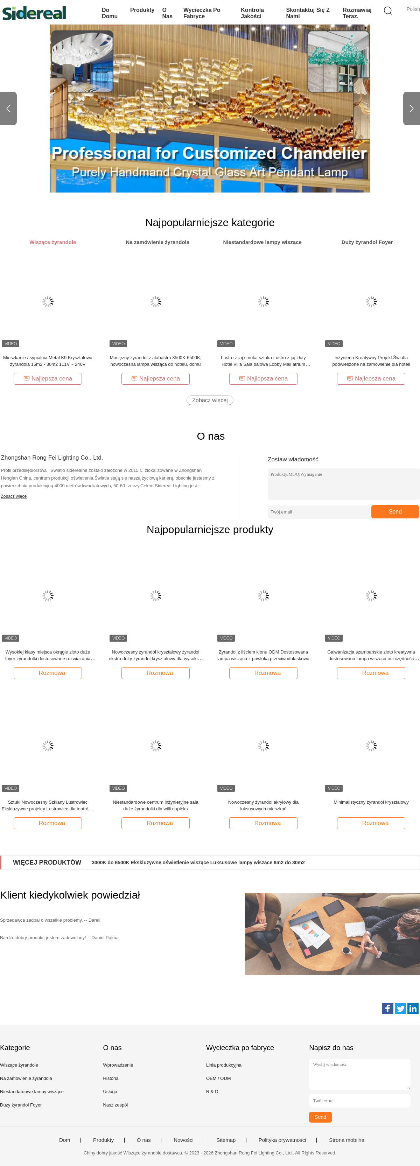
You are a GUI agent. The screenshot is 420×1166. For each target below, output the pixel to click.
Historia (110, 1078)
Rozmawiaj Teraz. (357, 13)
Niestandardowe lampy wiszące (32, 1091)
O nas (167, 13)
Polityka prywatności (282, 1140)
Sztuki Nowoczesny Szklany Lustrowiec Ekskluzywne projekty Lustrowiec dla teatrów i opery (48, 809)
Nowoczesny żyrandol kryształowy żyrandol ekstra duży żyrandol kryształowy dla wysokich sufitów (155, 658)
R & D (212, 1091)
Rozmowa (48, 672)
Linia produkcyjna (223, 1065)
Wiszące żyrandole (19, 1065)
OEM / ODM (218, 1078)
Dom (64, 1140)
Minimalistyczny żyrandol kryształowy (371, 802)
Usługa (110, 1091)
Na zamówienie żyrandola (26, 1078)
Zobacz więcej (209, 400)
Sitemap (226, 1140)
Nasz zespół (115, 1105)
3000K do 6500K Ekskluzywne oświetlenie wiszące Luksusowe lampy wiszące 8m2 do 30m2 (198, 862)
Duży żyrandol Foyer (21, 1105)
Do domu (110, 13)
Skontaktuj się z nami (307, 13)
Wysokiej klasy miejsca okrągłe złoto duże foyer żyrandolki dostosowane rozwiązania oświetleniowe (48, 658)
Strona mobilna (346, 1140)
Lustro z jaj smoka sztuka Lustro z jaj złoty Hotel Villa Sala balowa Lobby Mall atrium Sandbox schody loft (263, 364)
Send (395, 512)
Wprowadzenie (118, 1065)
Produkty (142, 10)
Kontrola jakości (252, 13)
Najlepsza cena (47, 378)
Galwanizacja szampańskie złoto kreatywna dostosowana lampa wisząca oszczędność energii (371, 658)
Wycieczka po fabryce (201, 13)
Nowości (184, 1140)
